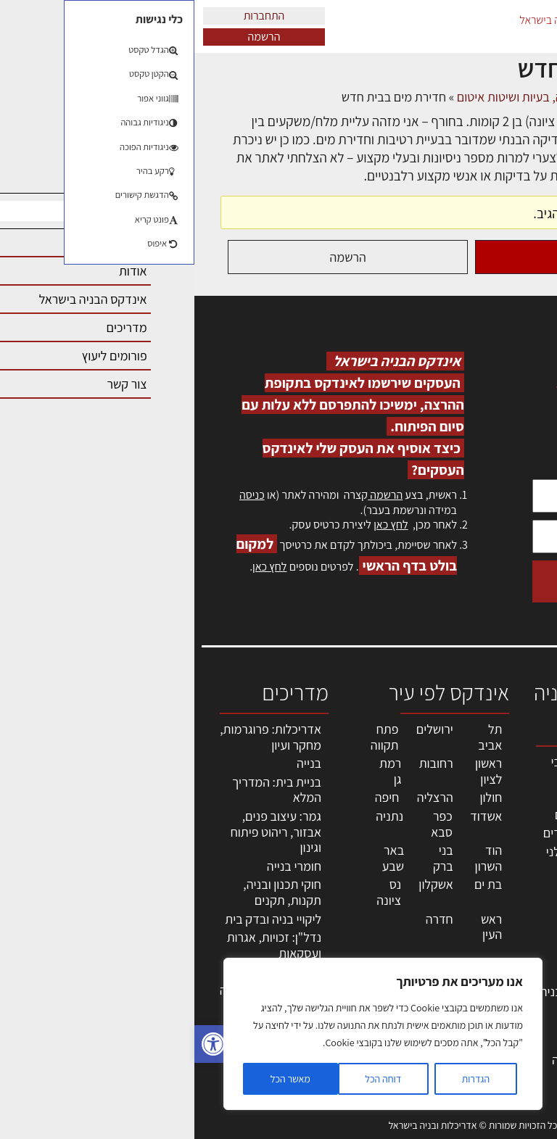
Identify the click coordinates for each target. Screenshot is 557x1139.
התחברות (70, 15)
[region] (188, 1034)
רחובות (242, 763)
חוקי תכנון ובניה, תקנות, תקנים (88, 892)
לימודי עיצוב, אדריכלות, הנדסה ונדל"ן (400, 1060)
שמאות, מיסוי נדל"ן (509, 799)
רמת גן (196, 771)
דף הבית (510, 96)
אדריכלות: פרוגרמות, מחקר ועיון (76, 737)
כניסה (57, 494)
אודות (527, 979)
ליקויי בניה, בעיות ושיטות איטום (510, 838)
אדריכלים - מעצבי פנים (400, 769)
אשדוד (292, 816)
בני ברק (249, 858)
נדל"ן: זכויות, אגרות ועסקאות (80, 945)
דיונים (464, 96)
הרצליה (241, 797)
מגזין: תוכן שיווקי (516, 1019)
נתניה (195, 816)
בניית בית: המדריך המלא (82, 790)
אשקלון (241, 884)
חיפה (193, 797)
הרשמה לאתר (507, 932)
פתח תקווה (190, 737)
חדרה (245, 919)
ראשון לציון (294, 771)
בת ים (294, 884)
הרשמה (70, 36)
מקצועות (422, 795)
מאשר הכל (96, 1078)
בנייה (114, 763)
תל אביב (296, 737)
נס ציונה (194, 892)
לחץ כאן (196, 524)
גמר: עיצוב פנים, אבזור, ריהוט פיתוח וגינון (81, 832)
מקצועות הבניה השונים (406, 893)
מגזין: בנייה (514, 995)
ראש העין (297, 927)
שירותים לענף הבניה (395, 991)
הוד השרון (294, 858)
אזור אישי (518, 916)
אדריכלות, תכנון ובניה (515, 768)
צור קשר (521, 964)
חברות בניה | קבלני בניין (398, 859)
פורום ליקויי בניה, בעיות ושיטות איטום (351, 96)
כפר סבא (247, 824)
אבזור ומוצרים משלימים (409, 1017)
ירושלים (240, 729)
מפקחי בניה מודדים (396, 832)
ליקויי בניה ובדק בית (78, 919)
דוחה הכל (188, 1078)
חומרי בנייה (100, 866)
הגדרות (281, 1078)
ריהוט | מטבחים (406, 938)
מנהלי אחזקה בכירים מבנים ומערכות (508, 885)
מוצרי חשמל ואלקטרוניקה (412, 965)
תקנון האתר (512, 1042)
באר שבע (199, 858)
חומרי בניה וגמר (405, 919)
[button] (19, 1044)
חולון (297, 797)
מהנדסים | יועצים (402, 814)
